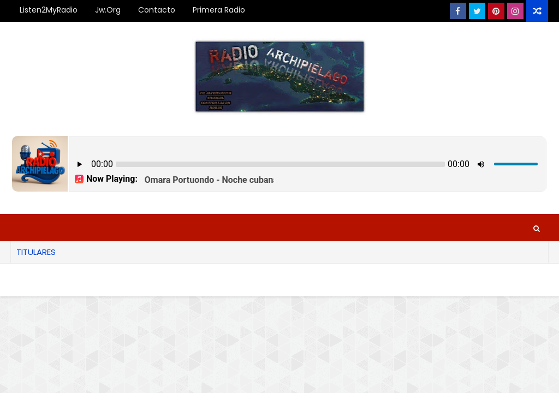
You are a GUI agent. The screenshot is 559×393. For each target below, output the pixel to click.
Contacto (156, 9)
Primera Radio (219, 9)
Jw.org (108, 9)
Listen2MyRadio (49, 9)
